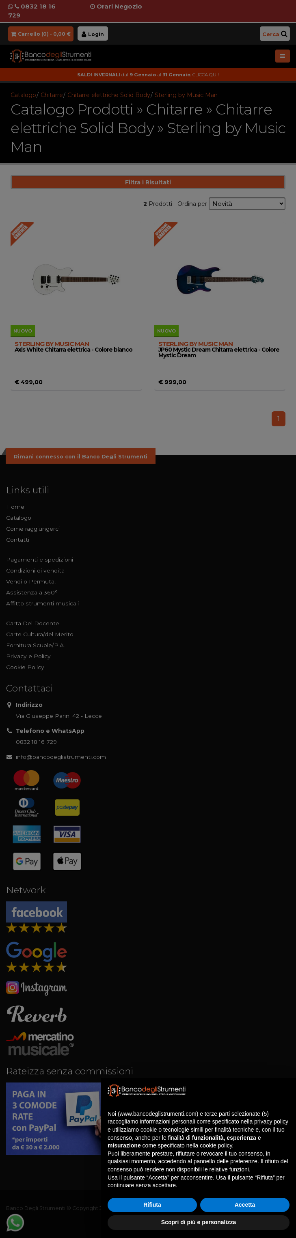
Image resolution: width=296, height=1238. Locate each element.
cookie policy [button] (216, 1145)
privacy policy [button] (271, 1121)
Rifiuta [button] (152, 1204)
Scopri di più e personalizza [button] (198, 1222)
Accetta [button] (245, 1204)
